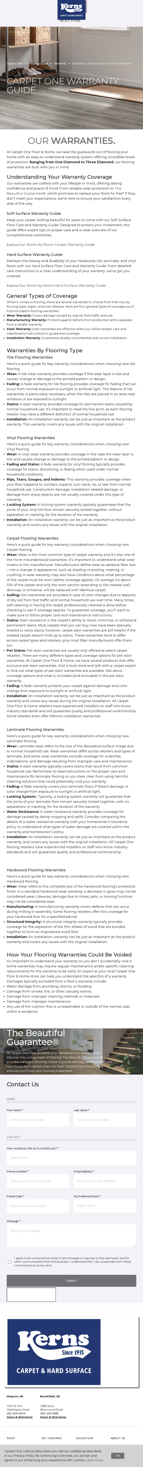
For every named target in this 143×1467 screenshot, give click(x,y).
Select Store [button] (70, 20)
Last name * (81, 1110)
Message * (13, 1221)
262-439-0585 (49, 1413)
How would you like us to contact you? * (32, 1148)
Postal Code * (15, 1196)
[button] (129, 7)
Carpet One (14, 63)
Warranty (60, 63)
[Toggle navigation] (5, 7)
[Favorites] (133, 7)
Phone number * (17, 1171)
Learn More (18, 1080)
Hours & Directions (20, 1417)
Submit (71, 1280)
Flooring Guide (38, 63)
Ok (118, 1455)
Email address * (84, 1171)
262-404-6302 (16, 1413)
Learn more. (95, 1460)
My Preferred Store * (87, 1196)
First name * (15, 1110)
